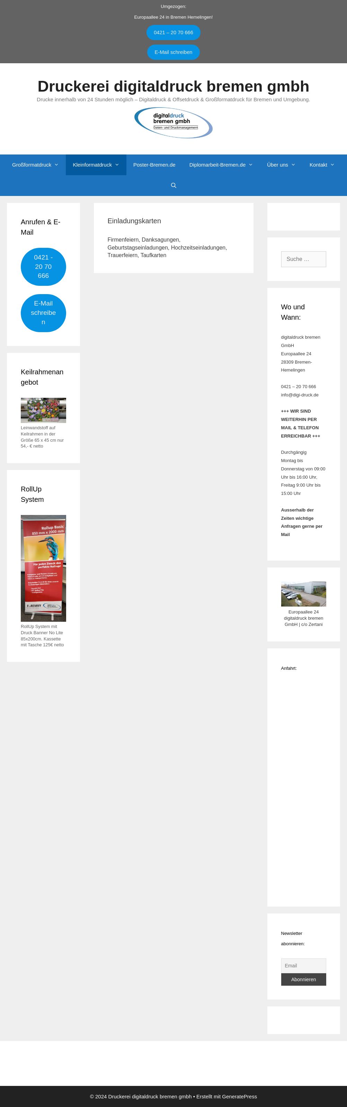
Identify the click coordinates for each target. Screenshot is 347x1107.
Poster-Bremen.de (154, 165)
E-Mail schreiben (174, 52)
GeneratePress (239, 1096)
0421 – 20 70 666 (173, 32)
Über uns (285, 164)
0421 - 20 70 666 (43, 267)
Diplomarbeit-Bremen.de (224, 164)
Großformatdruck (39, 164)
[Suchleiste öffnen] (173, 185)
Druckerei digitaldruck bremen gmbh (173, 86)
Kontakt (326, 164)
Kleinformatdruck (99, 164)
